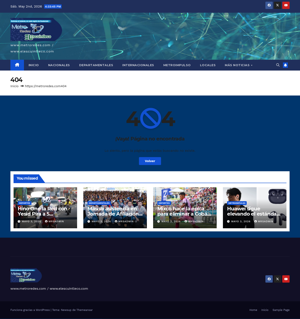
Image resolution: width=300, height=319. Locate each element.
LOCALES (208, 65)
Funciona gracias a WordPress (30, 310)
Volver (150, 161)
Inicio (14, 86)
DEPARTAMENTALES (96, 65)
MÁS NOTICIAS (238, 65)
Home (253, 310)
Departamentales (99, 203)
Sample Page (281, 310)
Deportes (24, 203)
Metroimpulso (236, 203)
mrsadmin (54, 221)
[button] (278, 65)
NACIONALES (59, 65)
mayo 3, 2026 (32, 221)
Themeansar (84, 310)
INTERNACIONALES (138, 65)
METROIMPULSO (177, 65)
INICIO (34, 65)
